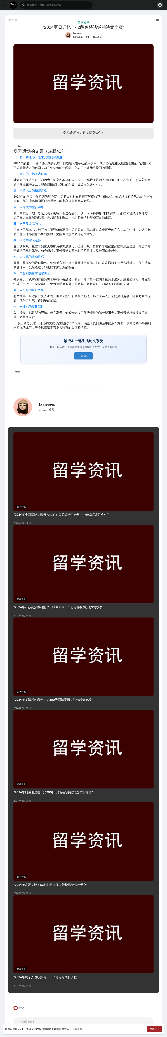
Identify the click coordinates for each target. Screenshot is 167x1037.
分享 (12, 20)
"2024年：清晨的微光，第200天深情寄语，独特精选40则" (53, 699)
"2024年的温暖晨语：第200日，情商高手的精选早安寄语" (53, 792)
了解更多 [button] (77, 1029)
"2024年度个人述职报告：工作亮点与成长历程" (45, 977)
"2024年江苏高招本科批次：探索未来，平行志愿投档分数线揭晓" (58, 607)
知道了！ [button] (154, 1029)
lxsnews (78, 33)
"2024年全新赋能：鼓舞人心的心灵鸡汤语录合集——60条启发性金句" (61, 514)
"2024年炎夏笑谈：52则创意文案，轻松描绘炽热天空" (50, 885)
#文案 (17, 372)
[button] (56, 5)
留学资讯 (83, 22)
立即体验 (83, 355)
